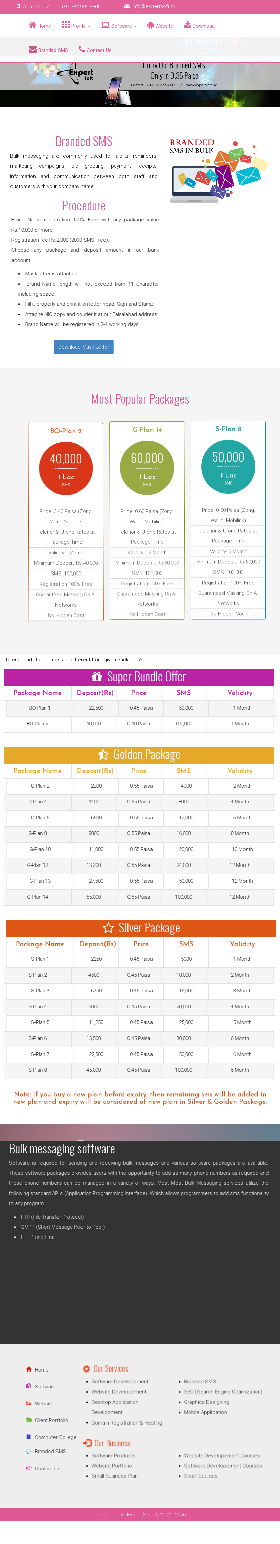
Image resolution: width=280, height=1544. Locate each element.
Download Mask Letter (83, 347)
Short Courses (193, 1465)
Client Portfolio (29, 1420)
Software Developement (133, 1394)
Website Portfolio (126, 1457)
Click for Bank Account (35, 260)
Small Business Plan (129, 1465)
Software (119, 25)
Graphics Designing (197, 1410)
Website (160, 25)
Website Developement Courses (209, 1449)
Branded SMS (48, 49)
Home (40, 25)
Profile (76, 25)
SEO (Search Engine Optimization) (210, 1402)
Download (199, 25)
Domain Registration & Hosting (138, 1425)
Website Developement (132, 1402)
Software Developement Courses (210, 1457)
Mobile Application (196, 1417)
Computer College (34, 1437)
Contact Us (95, 49)
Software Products (128, 1449)
